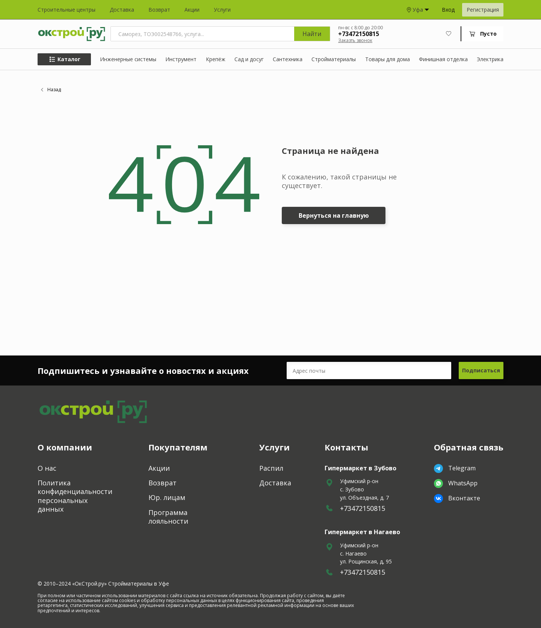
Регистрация (483, 9)
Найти (311, 34)
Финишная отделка (443, 59)
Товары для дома (387, 59)
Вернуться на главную (334, 215)
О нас (47, 468)
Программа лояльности (168, 517)
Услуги (222, 10)
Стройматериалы (333, 59)
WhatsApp (456, 483)
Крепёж (215, 59)
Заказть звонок (355, 40)
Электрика (490, 59)
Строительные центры (66, 10)
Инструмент (180, 59)
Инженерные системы (128, 59)
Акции (191, 10)
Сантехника (287, 59)
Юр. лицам (166, 497)
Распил (271, 468)
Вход (448, 10)
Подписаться (481, 370)
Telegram (455, 468)
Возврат (159, 10)
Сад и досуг (249, 59)
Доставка (122, 10)
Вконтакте (457, 498)
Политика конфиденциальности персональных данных (75, 496)
